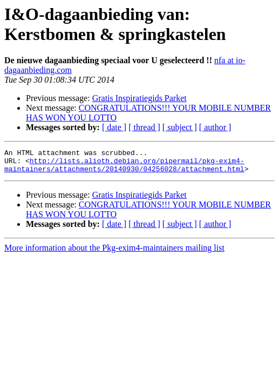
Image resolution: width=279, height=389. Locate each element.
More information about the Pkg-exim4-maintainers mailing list (114, 252)
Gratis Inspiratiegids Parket (139, 98)
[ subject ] (179, 127)
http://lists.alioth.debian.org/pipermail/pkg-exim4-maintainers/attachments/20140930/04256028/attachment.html (124, 168)
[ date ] (114, 127)
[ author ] (215, 127)
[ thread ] (144, 127)
